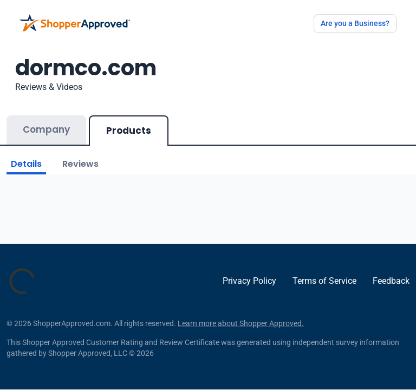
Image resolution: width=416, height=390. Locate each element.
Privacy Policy (249, 281)
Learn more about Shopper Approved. (241, 323)
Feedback (391, 281)
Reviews (80, 164)
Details (26, 164)
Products (128, 130)
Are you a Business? (355, 23)
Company (46, 129)
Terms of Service (324, 281)
